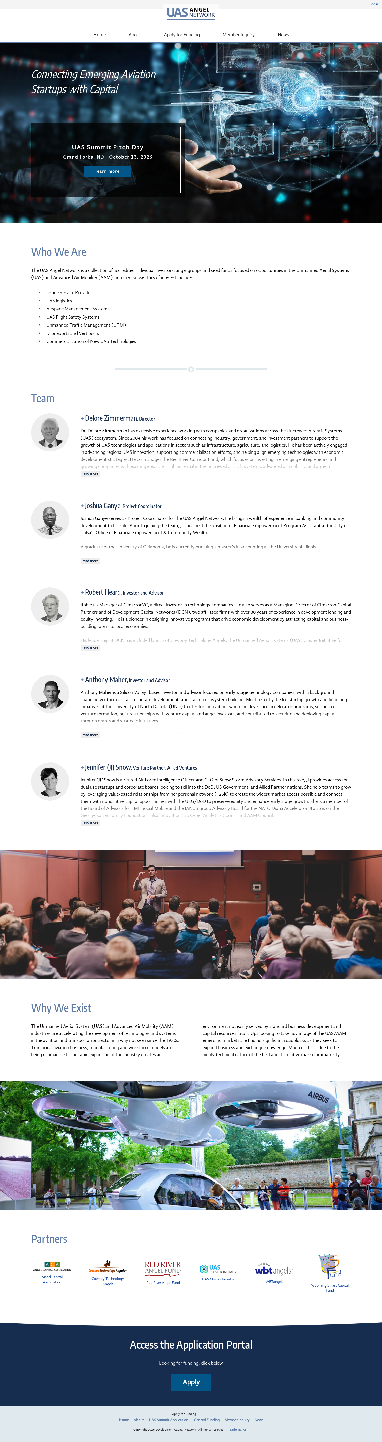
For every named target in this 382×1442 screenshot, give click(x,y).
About (135, 35)
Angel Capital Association (52, 1273)
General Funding (207, 1420)
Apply (191, 1382)
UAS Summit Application (168, 1420)
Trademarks (237, 1429)
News (283, 35)
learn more (108, 171)
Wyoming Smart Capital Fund (330, 1273)
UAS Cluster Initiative (219, 1273)
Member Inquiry (239, 35)
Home (99, 35)
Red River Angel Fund (163, 1273)
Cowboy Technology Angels (108, 1273)
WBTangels (274, 1273)
